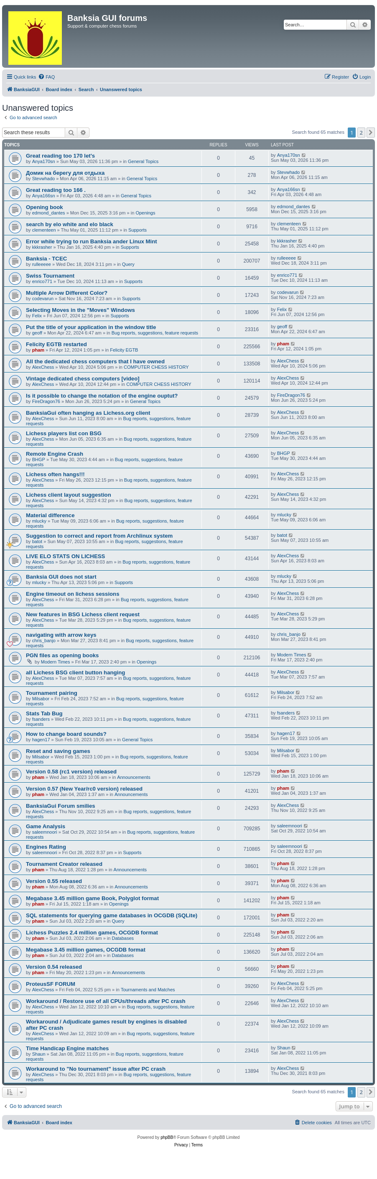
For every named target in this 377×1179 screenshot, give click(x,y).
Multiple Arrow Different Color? (66, 293)
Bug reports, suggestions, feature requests (155, 332)
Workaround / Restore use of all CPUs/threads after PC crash (106, 1001)
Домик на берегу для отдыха (65, 173)
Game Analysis (45, 826)
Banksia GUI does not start (61, 577)
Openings (145, 212)
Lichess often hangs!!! (55, 474)
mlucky (39, 520)
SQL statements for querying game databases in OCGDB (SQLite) (111, 915)
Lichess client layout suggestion (68, 495)
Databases (123, 938)
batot (37, 541)
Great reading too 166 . (56, 190)
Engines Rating (46, 847)
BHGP (38, 459)
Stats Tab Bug (44, 713)
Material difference (50, 515)
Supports (137, 229)
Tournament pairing (51, 693)
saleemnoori (44, 831)
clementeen (44, 229)
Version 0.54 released (54, 967)
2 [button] (361, 132)
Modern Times (55, 661)
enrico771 (42, 281)
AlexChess (43, 367)
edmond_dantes (48, 212)
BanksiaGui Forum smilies (60, 806)
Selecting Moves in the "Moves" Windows (80, 310)
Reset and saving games (58, 751)
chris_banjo (44, 640)
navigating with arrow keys (61, 635)
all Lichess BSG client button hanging (75, 672)
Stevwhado (43, 178)
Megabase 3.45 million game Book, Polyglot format (92, 898)
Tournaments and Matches (148, 989)
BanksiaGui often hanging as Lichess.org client (88, 413)
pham (38, 349)
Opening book (44, 207)
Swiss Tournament (50, 276)
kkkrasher (42, 247)
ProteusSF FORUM (50, 984)
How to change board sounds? (66, 734)
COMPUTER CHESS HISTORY (156, 367)
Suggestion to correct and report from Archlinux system (99, 536)
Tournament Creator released (64, 864)
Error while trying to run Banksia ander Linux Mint (91, 241)
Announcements (133, 777)
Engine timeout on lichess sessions (73, 594)
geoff (37, 332)
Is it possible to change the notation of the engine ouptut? (102, 396)
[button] (371, 133)
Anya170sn (43, 161)
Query (128, 264)
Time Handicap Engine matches (67, 1048)
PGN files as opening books (62, 655)
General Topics (143, 161)
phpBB (166, 1137)
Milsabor (41, 698)
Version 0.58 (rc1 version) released (71, 771)
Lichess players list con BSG (64, 433)
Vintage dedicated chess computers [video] (83, 378)
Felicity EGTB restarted (56, 344)
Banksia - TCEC (46, 258)
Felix (37, 315)
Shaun (39, 1054)
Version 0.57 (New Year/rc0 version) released (84, 789)
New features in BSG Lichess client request (83, 614)
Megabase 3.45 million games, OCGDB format (85, 950)
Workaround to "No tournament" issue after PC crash (96, 1069)
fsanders (41, 719)
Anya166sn (43, 195)
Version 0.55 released (54, 881)
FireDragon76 (46, 401)
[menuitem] (46, 77)
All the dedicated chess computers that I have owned (95, 361)
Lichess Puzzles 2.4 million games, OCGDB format (92, 932)
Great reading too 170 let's (60, 156)
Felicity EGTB (124, 349)
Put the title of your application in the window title (91, 327)
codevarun (42, 298)
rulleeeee (41, 264)
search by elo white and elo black (69, 224)
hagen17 (41, 739)
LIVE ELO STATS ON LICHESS (65, 556)
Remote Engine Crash (54, 454)
